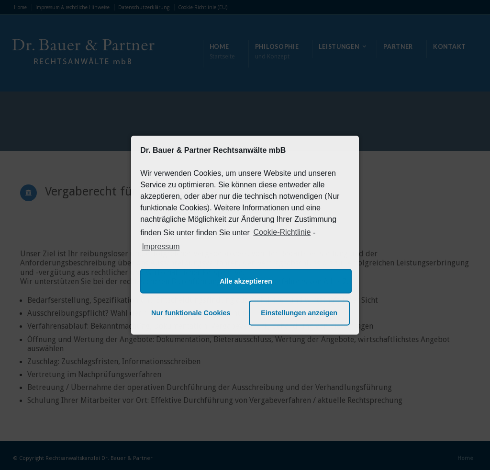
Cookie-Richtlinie (282, 232)
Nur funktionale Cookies (191, 313)
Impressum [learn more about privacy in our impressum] (160, 247)
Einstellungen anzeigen (299, 313)
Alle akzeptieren (246, 281)
